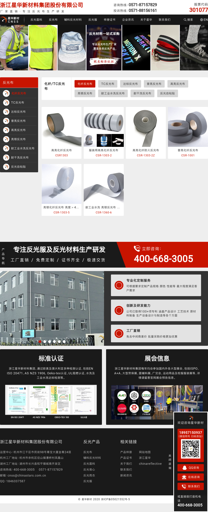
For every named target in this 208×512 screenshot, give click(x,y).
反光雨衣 (89, 475)
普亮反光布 (154, 83)
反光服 (92, 19)
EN (204, 19)
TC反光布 (107, 83)
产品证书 (126, 457)
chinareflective (150, 463)
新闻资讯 (126, 475)
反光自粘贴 (167, 93)
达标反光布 (130, 83)
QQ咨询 (190, 468)
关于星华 (146, 19)
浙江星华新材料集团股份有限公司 (41, 5)
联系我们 (165, 19)
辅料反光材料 (73, 19)
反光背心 (89, 469)
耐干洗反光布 (142, 93)
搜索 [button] (188, 19)
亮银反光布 (85, 93)
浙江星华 (145, 457)
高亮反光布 (177, 83)
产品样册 (126, 452)
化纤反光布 (85, 83)
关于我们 (126, 463)
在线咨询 (190, 477)
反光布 (53, 19)
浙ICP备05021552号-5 (115, 499)
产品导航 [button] (3, 256)
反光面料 (36, 19)
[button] (39, 341)
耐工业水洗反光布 (113, 93)
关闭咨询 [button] (169, 461)
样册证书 (110, 19)
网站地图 (145, 452)
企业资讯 (128, 19)
